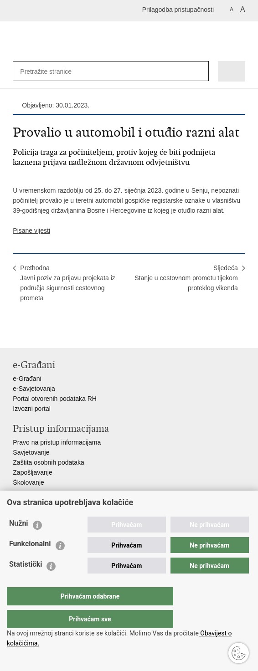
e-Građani (27, 378)
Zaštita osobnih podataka (48, 462)
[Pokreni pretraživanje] (200, 71)
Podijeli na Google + (76, 333)
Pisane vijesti (31, 230)
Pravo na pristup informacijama (57, 442)
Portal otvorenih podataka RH (55, 398)
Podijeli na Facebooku (37, 333)
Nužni (18, 541)
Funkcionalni (30, 562)
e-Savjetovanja (34, 388)
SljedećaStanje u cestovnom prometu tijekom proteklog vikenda (185, 278)
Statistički (25, 582)
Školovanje (28, 482)
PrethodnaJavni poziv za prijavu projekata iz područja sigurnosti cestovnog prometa (67, 283)
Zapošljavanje (32, 472)
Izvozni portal (31, 408)
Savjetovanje (31, 452)
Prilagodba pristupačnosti (178, 9)
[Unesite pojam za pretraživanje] (49, 71)
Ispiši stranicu (17, 333)
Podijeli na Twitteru (57, 333)
